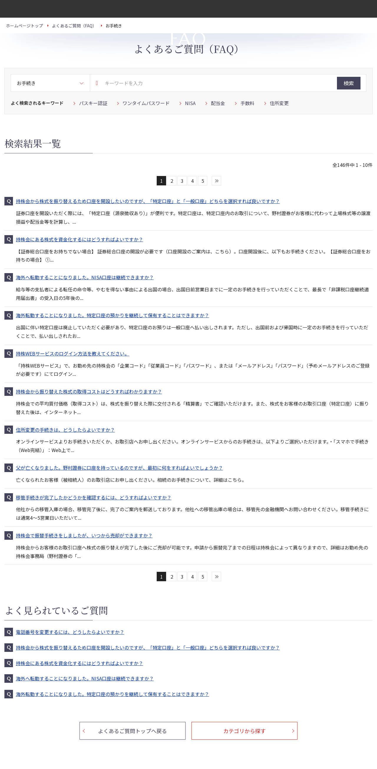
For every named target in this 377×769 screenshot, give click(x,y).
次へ (216, 180)
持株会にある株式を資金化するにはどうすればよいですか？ (79, 239)
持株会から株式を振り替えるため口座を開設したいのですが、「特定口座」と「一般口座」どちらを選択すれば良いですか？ (148, 201)
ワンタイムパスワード (146, 103)
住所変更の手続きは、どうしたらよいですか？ (65, 429)
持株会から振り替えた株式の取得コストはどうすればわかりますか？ (89, 391)
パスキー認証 (93, 103)
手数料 (247, 103)
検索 (348, 83)
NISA (190, 103)
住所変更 (279, 103)
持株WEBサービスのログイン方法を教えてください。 (72, 353)
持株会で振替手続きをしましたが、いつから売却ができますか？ (84, 535)
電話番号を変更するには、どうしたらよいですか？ (70, 631)
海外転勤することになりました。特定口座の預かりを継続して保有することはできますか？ (112, 315)
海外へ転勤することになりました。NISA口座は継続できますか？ (85, 277)
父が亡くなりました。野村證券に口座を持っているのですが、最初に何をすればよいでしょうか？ (119, 467)
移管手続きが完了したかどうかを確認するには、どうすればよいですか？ (93, 497)
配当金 (218, 103)
